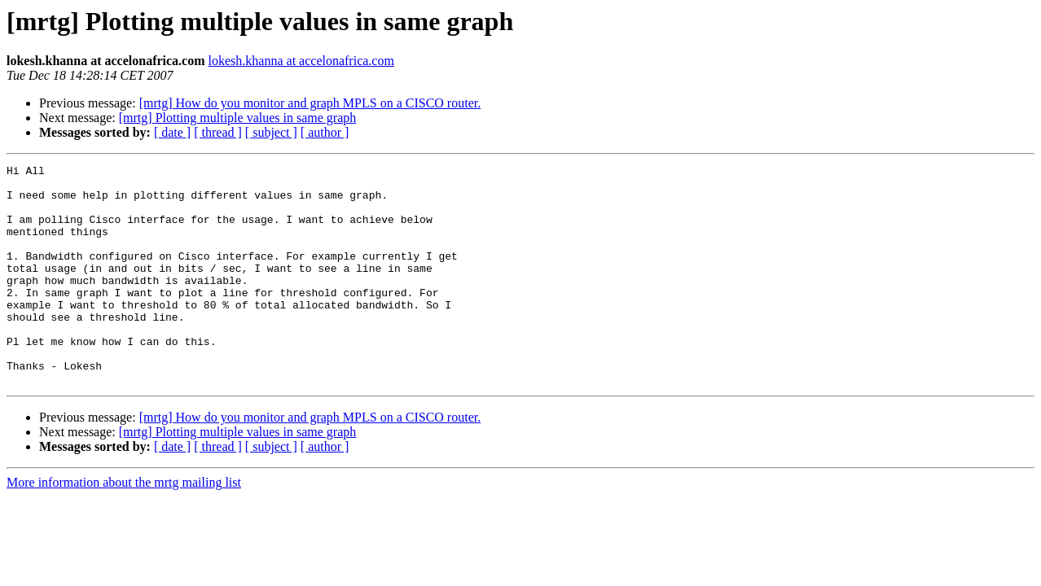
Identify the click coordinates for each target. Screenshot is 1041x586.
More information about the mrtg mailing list (124, 526)
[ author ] (325, 132)
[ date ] (172, 132)
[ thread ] (218, 132)
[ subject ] (271, 132)
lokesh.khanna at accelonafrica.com (301, 61)
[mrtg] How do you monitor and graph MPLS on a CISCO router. (310, 103)
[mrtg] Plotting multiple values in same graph (238, 118)
